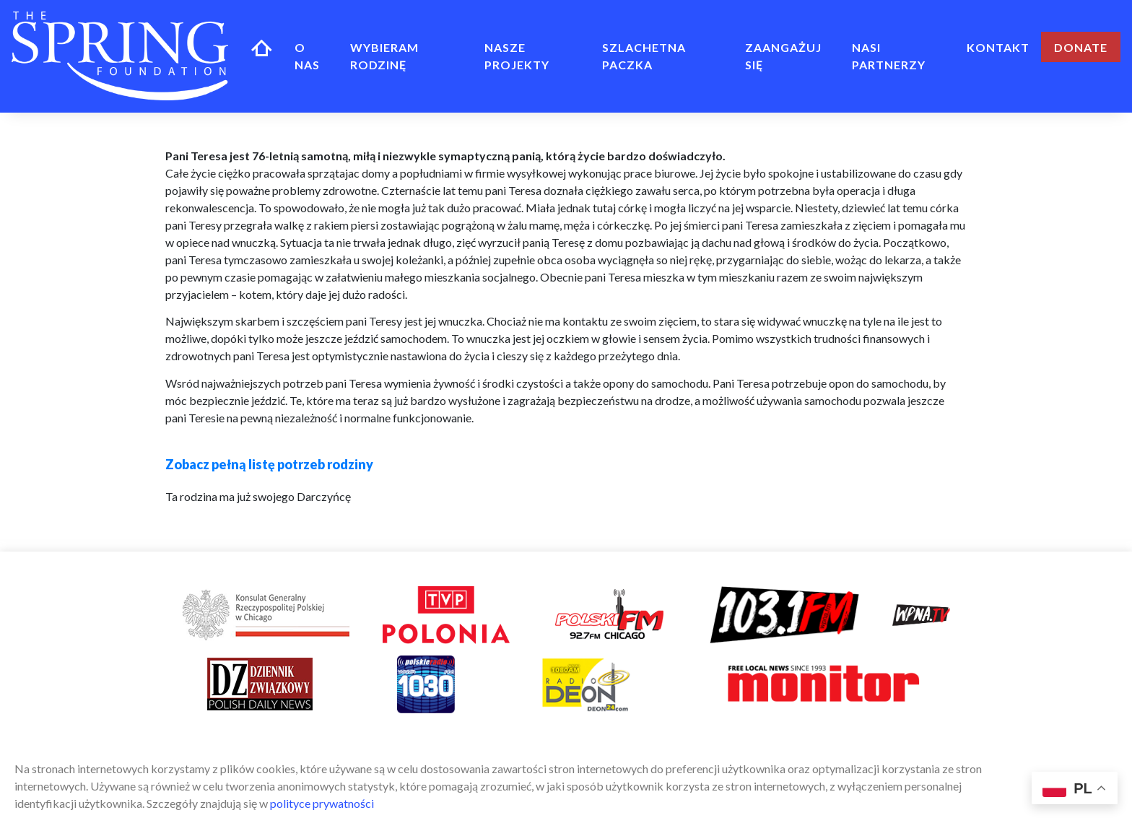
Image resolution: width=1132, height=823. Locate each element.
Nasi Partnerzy (889, 55)
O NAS (307, 55)
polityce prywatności (322, 803)
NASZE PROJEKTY (516, 55)
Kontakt (998, 47)
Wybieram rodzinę (384, 55)
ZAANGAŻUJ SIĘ (783, 55)
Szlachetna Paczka (644, 55)
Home (261, 47)
